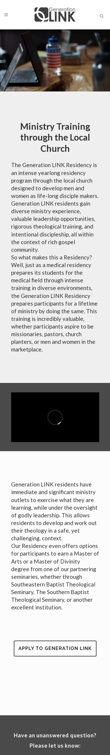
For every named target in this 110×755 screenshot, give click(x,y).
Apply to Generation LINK (55, 648)
